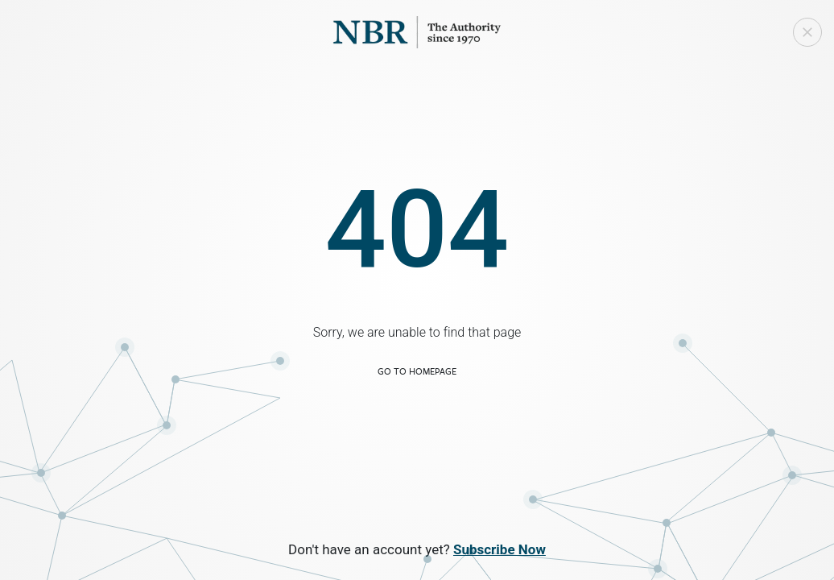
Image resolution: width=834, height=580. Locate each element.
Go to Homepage (417, 371)
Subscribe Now (499, 549)
